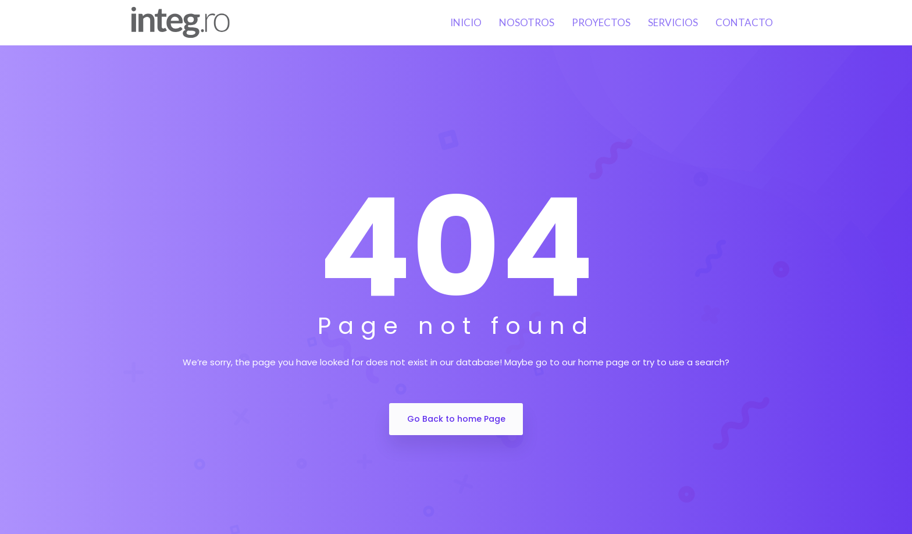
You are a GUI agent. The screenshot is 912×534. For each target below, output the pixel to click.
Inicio (466, 22)
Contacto (744, 22)
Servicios (673, 22)
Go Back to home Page (456, 419)
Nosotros (526, 22)
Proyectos (601, 22)
